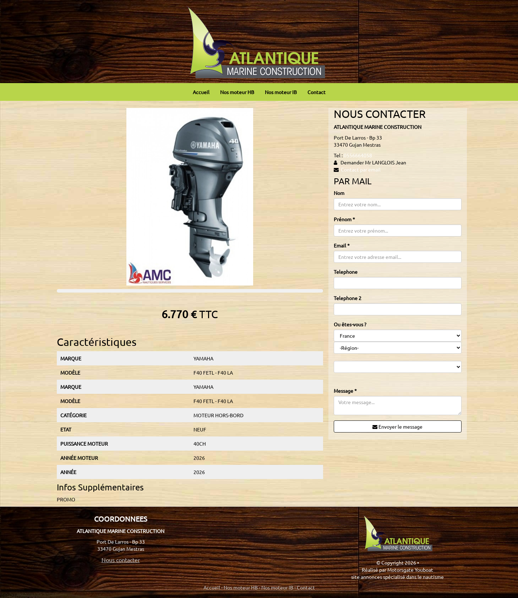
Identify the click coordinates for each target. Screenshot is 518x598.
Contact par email (361, 169)
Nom (339, 193)
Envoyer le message (397, 426)
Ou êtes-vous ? (350, 324)
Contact (316, 92)
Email (342, 245)
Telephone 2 (347, 298)
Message (345, 390)
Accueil (201, 92)
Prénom (344, 219)
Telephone (346, 271)
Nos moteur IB (281, 92)
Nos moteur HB (237, 92)
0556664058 (358, 155)
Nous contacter (121, 559)
